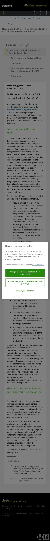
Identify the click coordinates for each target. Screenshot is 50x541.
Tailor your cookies (25, 291)
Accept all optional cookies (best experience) (25, 273)
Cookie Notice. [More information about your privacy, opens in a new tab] (38, 264)
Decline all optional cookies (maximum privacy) (25, 282)
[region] (25, 270)
